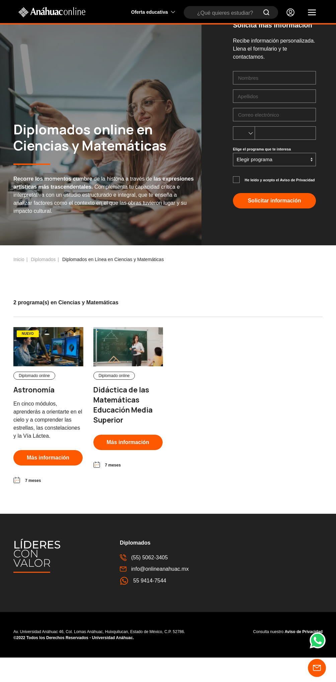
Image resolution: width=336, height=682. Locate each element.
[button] (312, 12)
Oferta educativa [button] (153, 12)
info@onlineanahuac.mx (154, 593)
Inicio (18, 284)
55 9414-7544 (143, 605)
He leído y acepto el (280, 204)
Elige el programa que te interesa (262, 174)
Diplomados (43, 284)
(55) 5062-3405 (144, 582)
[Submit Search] (266, 12)
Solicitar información (274, 225)
